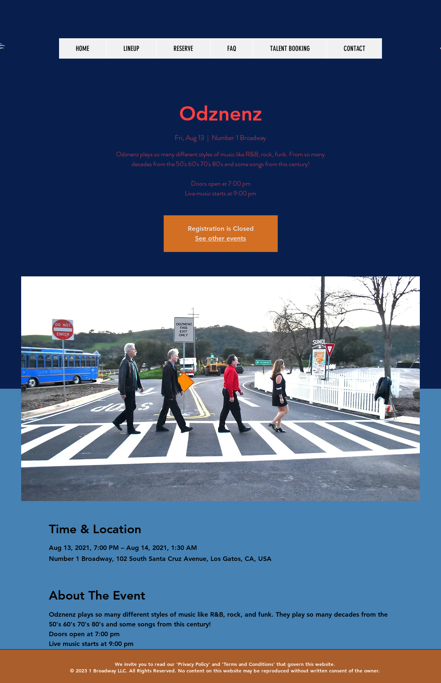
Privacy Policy (193, 664)
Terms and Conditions (248, 664)
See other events (220, 238)
